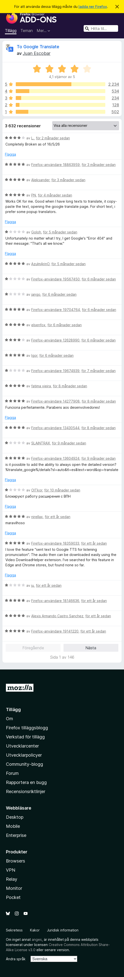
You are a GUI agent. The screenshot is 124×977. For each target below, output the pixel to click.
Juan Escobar (36, 53)
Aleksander (40, 180)
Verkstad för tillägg (25, 736)
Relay (11, 879)
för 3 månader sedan (99, 165)
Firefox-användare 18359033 (55, 543)
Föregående (33, 647)
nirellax (37, 517)
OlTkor (36, 490)
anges (37, 939)
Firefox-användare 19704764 (55, 310)
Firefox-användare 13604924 (55, 458)
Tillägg (10, 30)
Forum (12, 773)
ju (32, 585)
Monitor (14, 888)
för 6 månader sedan (99, 279)
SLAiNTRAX (40, 443)
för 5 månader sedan (60, 232)
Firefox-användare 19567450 (55, 279)
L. (32, 138)
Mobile (13, 826)
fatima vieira (41, 386)
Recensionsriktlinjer (25, 791)
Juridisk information (62, 930)
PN (33, 195)
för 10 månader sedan (62, 490)
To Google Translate (38, 46)
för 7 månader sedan (98, 371)
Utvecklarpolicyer (24, 755)
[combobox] (101, 28)
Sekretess (14, 930)
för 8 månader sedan (70, 386)
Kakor (35, 930)
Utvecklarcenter (22, 746)
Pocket (13, 897)
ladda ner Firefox (92, 6)
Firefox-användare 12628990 (55, 340)
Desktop (14, 817)
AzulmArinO (40, 264)
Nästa (90, 647)
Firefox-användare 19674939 (55, 371)
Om (9, 718)
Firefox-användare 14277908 (55, 401)
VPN (10, 870)
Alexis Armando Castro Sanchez (57, 616)
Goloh (36, 232)
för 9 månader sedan (69, 443)
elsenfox (38, 325)
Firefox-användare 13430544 (55, 428)
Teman (26, 30)
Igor (34, 355)
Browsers (15, 860)
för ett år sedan (57, 517)
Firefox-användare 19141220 (54, 631)
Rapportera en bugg (26, 782)
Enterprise (16, 835)
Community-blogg (24, 764)
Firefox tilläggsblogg (27, 727)
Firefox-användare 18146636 (55, 601)
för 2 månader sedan (53, 138)
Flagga (10, 154)
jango (35, 294)
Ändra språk (16, 959)
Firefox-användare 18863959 (55, 165)
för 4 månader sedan (55, 195)
